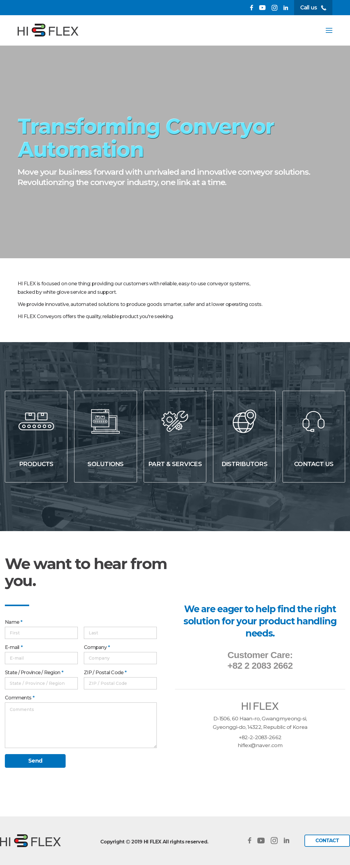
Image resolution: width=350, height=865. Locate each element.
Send (35, 760)
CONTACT (327, 840)
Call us (313, 7)
